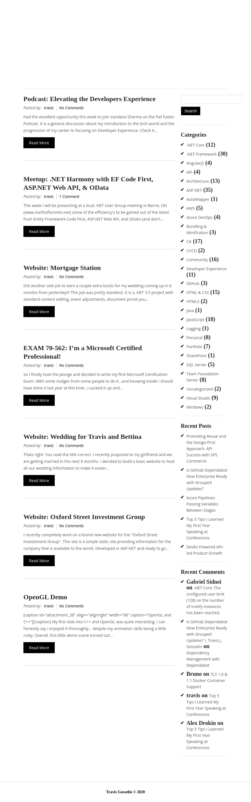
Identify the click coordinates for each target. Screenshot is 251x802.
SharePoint (196, 355)
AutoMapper (198, 199)
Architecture (197, 181)
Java (190, 310)
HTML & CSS (197, 292)
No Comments (71, 107)
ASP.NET (194, 190)
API (189, 172)
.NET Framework (201, 154)
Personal (194, 337)
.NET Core (195, 145)
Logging (193, 328)
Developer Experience (206, 268)
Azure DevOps (199, 217)
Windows (194, 407)
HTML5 (192, 301)
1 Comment (69, 196)
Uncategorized (199, 389)
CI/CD (191, 250)
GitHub (192, 283)
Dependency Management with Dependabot (203, 659)
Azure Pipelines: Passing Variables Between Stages (202, 504)
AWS (190, 208)
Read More (39, 142)
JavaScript (195, 319)
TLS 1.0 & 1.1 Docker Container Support (206, 680)
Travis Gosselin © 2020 (125, 792)
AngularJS (195, 163)
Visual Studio (198, 398)
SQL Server (196, 364)
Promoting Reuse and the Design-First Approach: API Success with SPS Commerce (206, 448)
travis (49, 107)
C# (188, 241)
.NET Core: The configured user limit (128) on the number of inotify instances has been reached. (205, 600)
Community (197, 259)
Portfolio (194, 346)
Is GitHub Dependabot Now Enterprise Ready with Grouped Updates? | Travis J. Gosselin (206, 634)
